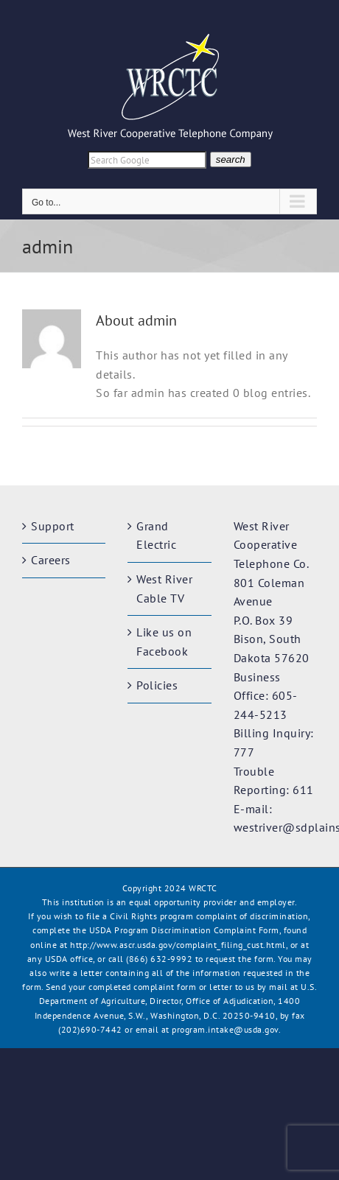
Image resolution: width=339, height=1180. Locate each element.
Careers (51, 559)
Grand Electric (156, 535)
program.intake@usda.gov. (226, 1029)
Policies (157, 685)
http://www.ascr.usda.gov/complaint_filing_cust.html (178, 944)
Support (52, 526)
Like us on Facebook (164, 642)
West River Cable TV (164, 588)
